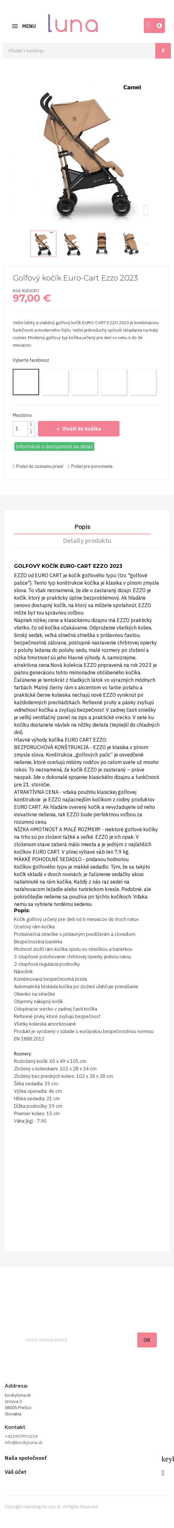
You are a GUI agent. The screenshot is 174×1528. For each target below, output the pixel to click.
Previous (27, 244)
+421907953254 (21, 1436)
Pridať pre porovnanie (90, 466)
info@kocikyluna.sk (23, 1442)
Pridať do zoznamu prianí (38, 466)
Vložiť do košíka (81, 429)
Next (147, 244)
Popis (82, 526)
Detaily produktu (87, 540)
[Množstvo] (20, 428)
